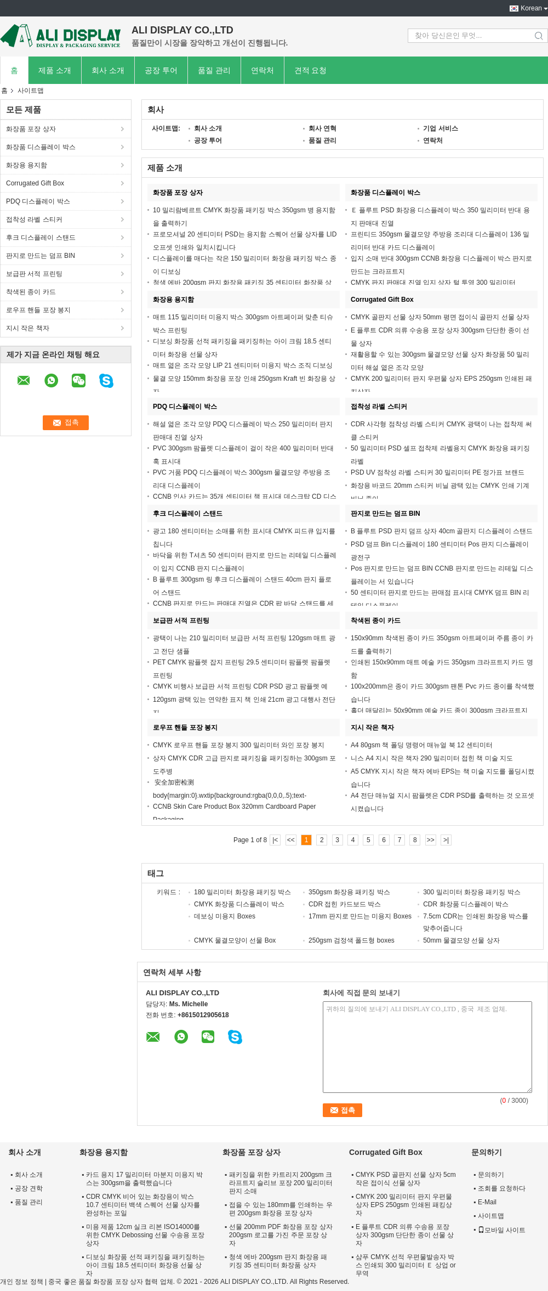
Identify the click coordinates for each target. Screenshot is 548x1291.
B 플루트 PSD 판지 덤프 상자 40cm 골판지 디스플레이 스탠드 (442, 531)
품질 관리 (214, 70)
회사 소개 (108, 70)
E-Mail (487, 1202)
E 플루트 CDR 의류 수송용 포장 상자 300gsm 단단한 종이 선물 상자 (405, 1235)
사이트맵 (491, 1216)
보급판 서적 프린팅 (34, 274)
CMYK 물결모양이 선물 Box (235, 940)
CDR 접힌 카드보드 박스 (345, 904)
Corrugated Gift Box (35, 183)
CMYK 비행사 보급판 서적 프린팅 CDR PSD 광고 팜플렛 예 (240, 686)
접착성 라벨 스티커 (34, 219)
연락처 (262, 70)
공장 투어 (161, 70)
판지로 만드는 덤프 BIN (40, 256)
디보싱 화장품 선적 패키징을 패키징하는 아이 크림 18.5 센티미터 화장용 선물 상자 (145, 1265)
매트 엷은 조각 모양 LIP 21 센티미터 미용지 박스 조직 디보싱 (243, 365)
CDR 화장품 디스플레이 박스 (466, 904)
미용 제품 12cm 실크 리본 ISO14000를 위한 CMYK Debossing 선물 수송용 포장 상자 (145, 1235)
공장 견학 (29, 1188)
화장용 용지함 (26, 165)
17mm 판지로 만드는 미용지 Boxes (360, 916)
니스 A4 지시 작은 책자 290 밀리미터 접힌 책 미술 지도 (432, 758)
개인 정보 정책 (21, 1282)
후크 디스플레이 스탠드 (41, 237)
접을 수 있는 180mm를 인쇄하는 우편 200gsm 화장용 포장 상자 (281, 1209)
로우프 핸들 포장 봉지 (38, 310)
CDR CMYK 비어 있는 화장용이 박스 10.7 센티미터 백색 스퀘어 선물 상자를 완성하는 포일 (143, 1205)
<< (291, 840)
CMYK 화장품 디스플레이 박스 (239, 904)
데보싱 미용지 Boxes (224, 916)
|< (275, 840)
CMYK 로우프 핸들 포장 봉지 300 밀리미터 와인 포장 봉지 (238, 745)
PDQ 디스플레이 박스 (38, 201)
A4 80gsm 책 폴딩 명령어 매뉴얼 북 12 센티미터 (422, 745)
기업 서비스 (440, 128)
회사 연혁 (322, 128)
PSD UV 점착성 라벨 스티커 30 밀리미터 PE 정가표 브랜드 (437, 472)
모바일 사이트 (502, 1230)
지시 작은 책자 (27, 328)
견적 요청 (310, 70)
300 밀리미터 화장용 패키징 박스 (471, 892)
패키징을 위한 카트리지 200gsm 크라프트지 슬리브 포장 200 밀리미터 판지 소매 (281, 1183)
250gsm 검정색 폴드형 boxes (352, 940)
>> (431, 840)
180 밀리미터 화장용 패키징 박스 (242, 892)
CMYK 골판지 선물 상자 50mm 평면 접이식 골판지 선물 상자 (440, 317)
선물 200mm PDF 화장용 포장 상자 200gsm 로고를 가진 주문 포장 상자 (281, 1235)
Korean (531, 8)
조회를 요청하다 (502, 1188)
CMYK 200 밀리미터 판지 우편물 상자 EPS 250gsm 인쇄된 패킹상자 (404, 1205)
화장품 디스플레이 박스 (41, 147)
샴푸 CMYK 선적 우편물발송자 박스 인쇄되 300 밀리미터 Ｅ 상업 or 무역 (406, 1265)
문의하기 (491, 1175)
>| (446, 840)
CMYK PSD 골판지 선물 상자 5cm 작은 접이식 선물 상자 (406, 1179)
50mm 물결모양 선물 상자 (461, 940)
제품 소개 (54, 70)
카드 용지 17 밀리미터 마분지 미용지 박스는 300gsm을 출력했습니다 (144, 1179)
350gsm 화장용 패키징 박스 (349, 892)
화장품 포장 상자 (31, 129)
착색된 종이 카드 (31, 292)
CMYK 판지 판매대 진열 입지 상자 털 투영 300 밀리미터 (433, 282)
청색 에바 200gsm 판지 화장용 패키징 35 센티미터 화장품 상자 (278, 1261)
